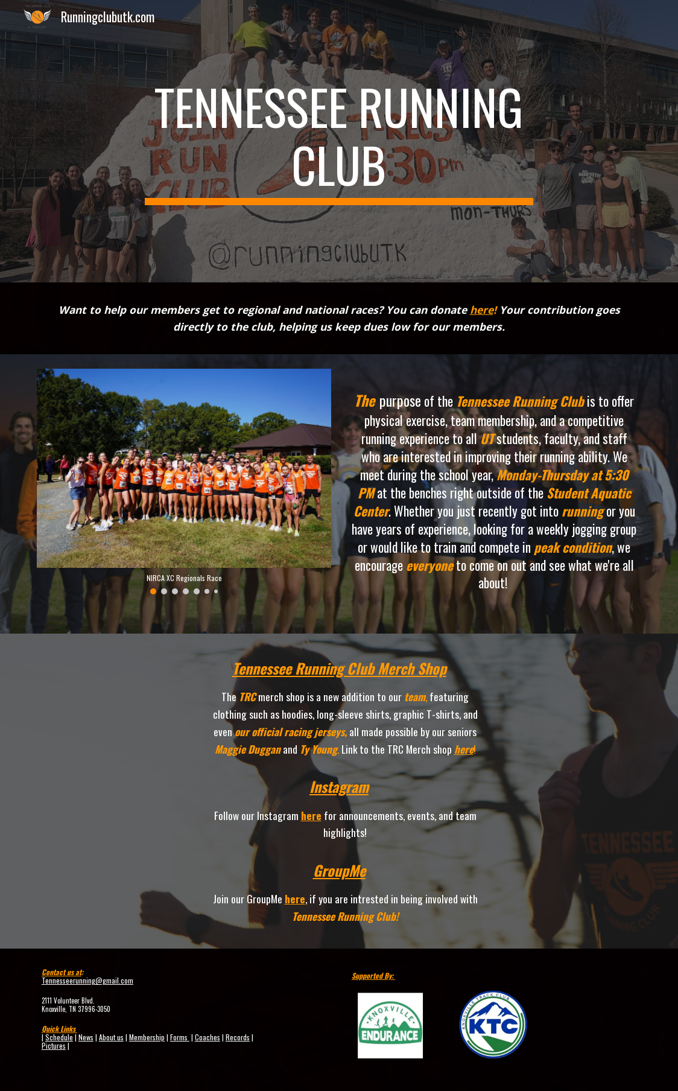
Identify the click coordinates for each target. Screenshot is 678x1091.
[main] (339, 141)
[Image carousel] (184, 481)
